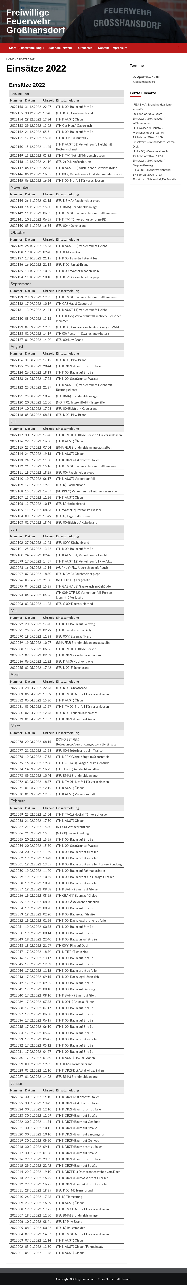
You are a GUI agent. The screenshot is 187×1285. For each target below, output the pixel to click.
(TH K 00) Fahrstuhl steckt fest (77, 258)
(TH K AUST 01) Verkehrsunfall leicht (81, 555)
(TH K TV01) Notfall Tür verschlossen (82, 814)
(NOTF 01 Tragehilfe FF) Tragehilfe (80, 402)
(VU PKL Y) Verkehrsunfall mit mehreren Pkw (86, 491)
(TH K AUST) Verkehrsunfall (75, 479)
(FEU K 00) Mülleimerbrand (74, 1190)
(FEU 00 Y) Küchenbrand (72, 542)
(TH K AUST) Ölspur (70, 119)
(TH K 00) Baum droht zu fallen (77, 852)
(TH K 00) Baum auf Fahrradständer (80, 871)
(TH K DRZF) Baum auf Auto (75, 719)
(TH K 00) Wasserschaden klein (77, 271)
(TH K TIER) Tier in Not (72, 952)
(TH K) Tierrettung (69, 1197)
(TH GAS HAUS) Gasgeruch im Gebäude (83, 586)
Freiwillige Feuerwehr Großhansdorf (35, 21)
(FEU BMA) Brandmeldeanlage (77, 207)
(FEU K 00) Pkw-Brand (71, 360)
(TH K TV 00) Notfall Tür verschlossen (82, 706)
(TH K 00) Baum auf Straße (74, 107)
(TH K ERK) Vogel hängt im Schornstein (83, 757)
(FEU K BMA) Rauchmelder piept (78, 200)
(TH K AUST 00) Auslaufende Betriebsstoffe (86, 168)
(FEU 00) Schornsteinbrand (74, 1064)
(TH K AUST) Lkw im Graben (75, 1058)
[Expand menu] (43, 48)
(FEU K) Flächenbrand (70, 485)
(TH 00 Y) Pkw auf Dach (72, 945)
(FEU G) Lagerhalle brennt (73, 516)
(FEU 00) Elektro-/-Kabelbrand (76, 522)
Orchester (86, 48)
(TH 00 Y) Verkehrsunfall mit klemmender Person (89, 174)
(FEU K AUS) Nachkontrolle (74, 661)
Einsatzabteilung (31, 48)
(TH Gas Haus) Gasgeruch (74, 125)
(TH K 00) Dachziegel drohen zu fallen (81, 920)
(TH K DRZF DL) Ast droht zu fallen (80, 1070)
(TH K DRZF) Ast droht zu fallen (78, 460)
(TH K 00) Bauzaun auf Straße (76, 939)
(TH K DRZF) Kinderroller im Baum (79, 655)
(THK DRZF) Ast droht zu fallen (77, 769)
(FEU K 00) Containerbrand (74, 113)
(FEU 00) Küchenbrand (71, 225)
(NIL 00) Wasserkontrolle (73, 827)
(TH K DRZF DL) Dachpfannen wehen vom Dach (88, 1172)
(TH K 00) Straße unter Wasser (77, 378)
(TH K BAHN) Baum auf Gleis (76, 995)
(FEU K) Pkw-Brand (69, 1221)
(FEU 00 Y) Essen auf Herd (73, 636)
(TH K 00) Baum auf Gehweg (75, 624)
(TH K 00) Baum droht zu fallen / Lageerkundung (89, 864)
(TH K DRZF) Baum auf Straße (76, 1115)
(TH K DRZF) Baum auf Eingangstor (80, 1134)
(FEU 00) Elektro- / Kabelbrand (77, 408)
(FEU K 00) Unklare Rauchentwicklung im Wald (87, 327)
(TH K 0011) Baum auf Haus (75, 1002)
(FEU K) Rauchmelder (70, 1228)
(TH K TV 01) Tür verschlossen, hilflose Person (88, 213)
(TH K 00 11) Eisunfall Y (72, 138)
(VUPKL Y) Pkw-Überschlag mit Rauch (82, 567)
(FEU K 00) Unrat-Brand (72, 264)
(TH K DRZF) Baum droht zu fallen (79, 366)
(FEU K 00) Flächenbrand (72, 668)
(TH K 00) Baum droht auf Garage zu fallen (85, 877)
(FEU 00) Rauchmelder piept (75, 472)
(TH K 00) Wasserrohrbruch (150, 151)
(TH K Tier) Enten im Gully (74, 630)
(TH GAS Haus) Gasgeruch (74, 303)
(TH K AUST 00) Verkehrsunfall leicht (81, 246)
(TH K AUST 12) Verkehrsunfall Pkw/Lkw (84, 561)
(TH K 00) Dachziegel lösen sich (77, 977)
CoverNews (105, 1279)
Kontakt (103, 47)
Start (12, 47)
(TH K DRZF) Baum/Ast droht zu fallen (82, 1178)
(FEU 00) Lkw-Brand (69, 252)
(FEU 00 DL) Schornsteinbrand (152, 169)
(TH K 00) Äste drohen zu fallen (77, 902)
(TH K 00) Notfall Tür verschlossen (80, 180)
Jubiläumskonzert (144, 81)
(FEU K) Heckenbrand (70, 504)
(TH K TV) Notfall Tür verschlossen (80, 155)
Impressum (119, 47)
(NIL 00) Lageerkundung (72, 833)
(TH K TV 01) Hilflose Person (76, 649)
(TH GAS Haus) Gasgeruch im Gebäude (82, 763)
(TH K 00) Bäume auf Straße (75, 914)
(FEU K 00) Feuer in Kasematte (77, 713)
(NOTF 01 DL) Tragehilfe (73, 580)
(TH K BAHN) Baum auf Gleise (77, 889)
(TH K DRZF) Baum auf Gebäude (78, 1122)
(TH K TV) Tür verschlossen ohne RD (81, 219)
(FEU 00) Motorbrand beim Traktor (80, 750)
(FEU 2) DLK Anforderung (73, 162)
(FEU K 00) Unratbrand (71, 688)
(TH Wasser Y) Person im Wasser (78, 510)
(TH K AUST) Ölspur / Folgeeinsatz (80, 1246)
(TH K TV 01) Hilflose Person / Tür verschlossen (89, 435)
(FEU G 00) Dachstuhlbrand (74, 604)
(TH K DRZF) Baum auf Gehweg (77, 1140)
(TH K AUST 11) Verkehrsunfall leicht (81, 310)
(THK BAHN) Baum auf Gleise (76, 895)
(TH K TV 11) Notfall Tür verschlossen (82, 1209)
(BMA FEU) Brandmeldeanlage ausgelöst (84, 447)
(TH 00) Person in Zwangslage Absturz (82, 333)
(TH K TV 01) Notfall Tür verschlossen (82, 694)
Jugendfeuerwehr (61, 48)
